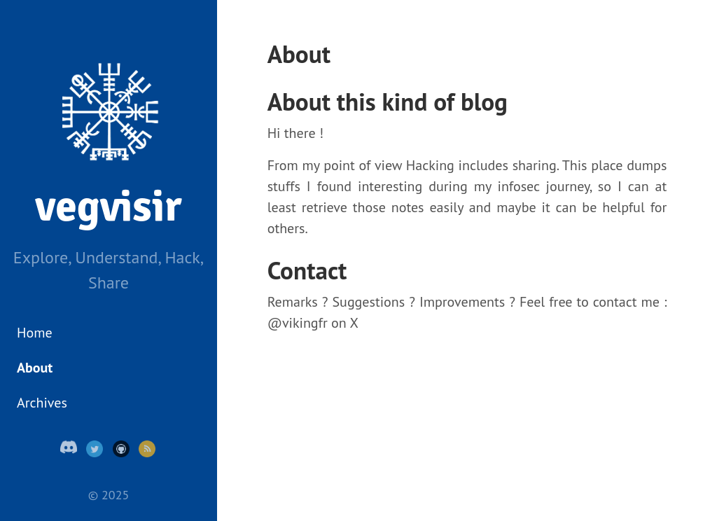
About (35, 368)
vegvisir (108, 206)
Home (35, 333)
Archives (42, 403)
